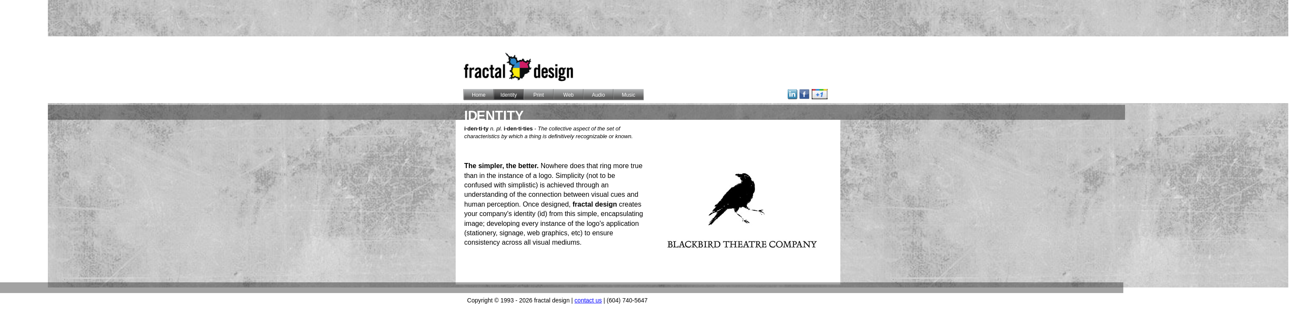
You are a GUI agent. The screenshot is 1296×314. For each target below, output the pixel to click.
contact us (588, 300)
